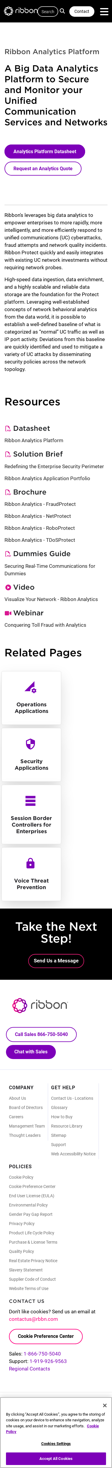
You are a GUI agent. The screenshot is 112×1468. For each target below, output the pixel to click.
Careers (16, 1116)
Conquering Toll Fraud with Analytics (45, 625)
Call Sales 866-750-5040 (41, 1034)
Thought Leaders (25, 1135)
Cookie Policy (21, 1177)
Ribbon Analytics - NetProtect (37, 516)
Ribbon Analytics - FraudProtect (40, 504)
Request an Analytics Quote (43, 168)
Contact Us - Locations (72, 1098)
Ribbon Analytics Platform (33, 440)
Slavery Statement (26, 1270)
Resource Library (66, 1126)
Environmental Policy (28, 1205)
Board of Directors (26, 1107)
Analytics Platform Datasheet (44, 151)
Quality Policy (21, 1251)
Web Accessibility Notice (73, 1153)
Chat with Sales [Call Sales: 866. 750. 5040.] (30, 1052)
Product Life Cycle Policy (31, 1232)
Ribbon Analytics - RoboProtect (39, 528)
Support (58, 1144)
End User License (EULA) (31, 1195)
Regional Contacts (29, 1369)
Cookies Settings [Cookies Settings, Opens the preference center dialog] (56, 1444)
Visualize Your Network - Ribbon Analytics (51, 599)
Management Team (27, 1126)
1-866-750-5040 (42, 1354)
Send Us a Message (56, 961)
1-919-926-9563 (48, 1361)
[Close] (104, 1405)
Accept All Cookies (56, 1459)
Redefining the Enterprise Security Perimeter (54, 466)
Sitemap (58, 1135)
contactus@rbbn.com (33, 1319)
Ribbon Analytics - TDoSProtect (39, 540)
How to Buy (62, 1116)
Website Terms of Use (28, 1288)
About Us (17, 1098)
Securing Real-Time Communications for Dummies (49, 569)
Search (63, 10)
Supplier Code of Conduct (32, 1279)
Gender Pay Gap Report (31, 1214)
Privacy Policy (22, 1223)
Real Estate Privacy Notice (33, 1260)
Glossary (59, 1107)
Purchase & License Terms (33, 1242)
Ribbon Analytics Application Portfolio (47, 478)
